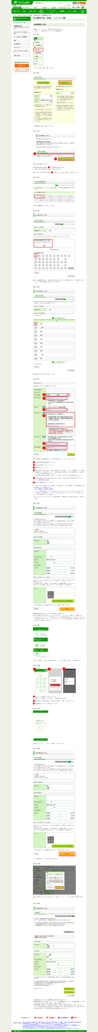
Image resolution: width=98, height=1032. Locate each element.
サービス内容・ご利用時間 (20, 37)
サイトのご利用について (36, 1023)
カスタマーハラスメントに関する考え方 (57, 1026)
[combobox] (65, 3)
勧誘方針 (43, 1022)
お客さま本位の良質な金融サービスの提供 (54, 1022)
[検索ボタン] (75, 3)
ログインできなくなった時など (21, 51)
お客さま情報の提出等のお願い (41, 1026)
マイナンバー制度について (61, 1023)
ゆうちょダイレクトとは (20, 22)
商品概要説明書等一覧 (58, 1025)
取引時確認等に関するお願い (29, 1026)
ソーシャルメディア (49, 1025)
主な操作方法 (37, 15)
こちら (51, 494)
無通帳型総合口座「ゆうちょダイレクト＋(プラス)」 (21, 27)
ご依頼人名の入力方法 (43, 479)
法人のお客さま (26, 8)
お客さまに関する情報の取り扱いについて (31, 1028)
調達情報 (38, 1022)
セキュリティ (17, 47)
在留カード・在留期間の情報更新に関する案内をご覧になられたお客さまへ (56, 1028)
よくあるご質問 (67, 5)
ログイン (81, 3)
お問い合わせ (75, 5)
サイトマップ (76, 1028)
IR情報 (35, 8)
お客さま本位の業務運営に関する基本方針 (72, 1022)
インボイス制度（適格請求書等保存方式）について (33, 1025)
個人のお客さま (17, 8)
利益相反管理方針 (26, 1023)
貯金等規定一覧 (67, 1025)
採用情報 (54, 8)
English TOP (83, 5)
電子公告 (24, 1022)
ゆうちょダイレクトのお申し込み (21, 32)
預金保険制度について (75, 1025)
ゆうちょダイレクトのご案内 (25, 15)
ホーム (14, 15)
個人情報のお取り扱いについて (48, 1023)
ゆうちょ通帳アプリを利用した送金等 (44, 488)
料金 (15, 40)
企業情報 (44, 8)
